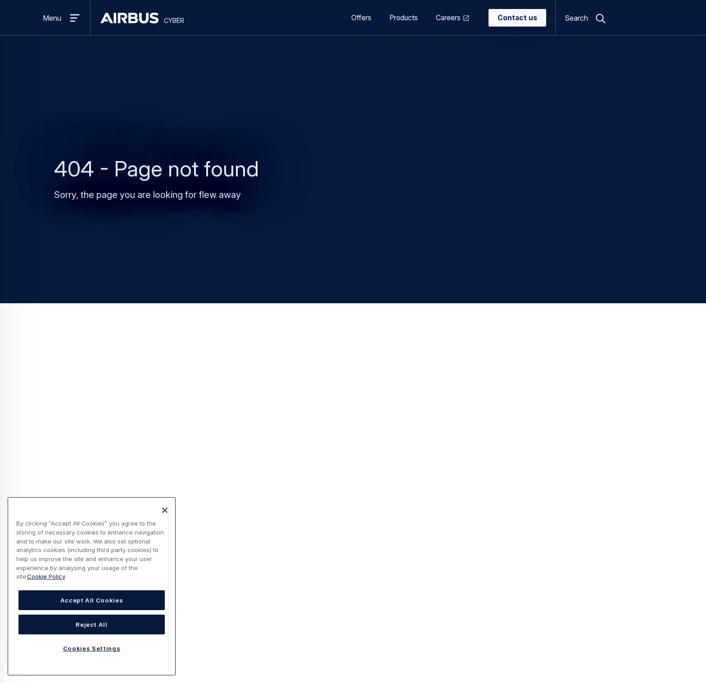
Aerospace (348, 505)
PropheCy (237, 548)
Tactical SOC (242, 592)
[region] (91, 586)
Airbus (558, 491)
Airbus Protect (571, 534)
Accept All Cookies (91, 600)
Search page (353, 382)
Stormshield (567, 505)
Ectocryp (235, 520)
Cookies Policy (262, 649)
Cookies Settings (317, 649)
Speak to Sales (463, 505)
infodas (560, 520)
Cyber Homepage (378, 367)
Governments (352, 534)
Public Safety (351, 548)
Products (403, 17)
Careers (448, 17)
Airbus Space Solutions (586, 563)
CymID (232, 505)
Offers (361, 17)
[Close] (165, 510)
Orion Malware (244, 563)
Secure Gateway (248, 577)
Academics (348, 491)
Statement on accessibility (192, 649)
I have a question (466, 491)
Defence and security (364, 520)
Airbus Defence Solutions (589, 548)
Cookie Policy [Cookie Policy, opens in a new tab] (46, 576)
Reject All (92, 624)
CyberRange (241, 491)
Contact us (517, 17)
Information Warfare (253, 534)
